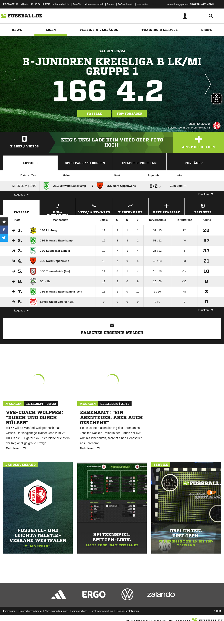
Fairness (203, 208)
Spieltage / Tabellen (85, 162)
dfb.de (24, 4)
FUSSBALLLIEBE (40, 4)
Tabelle (94, 113)
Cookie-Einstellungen (128, 611)
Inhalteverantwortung (102, 611)
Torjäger (194, 162)
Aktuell (30, 162)
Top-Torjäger (129, 113)
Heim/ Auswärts (94, 208)
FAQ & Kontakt (125, 4)
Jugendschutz (79, 611)
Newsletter (142, 4)
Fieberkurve (130, 208)
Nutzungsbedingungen (56, 611)
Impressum (9, 611)
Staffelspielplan (139, 162)
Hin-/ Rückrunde (58, 209)
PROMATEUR (10, 4)
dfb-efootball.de (61, 4)
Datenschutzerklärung (30, 611)
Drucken (205, 194)
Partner (111, 4)
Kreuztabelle (167, 208)
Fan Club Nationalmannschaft (88, 4)
